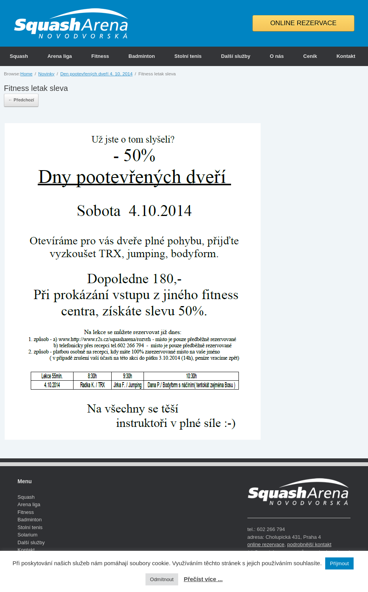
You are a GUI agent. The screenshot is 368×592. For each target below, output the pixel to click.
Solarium (27, 535)
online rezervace (265, 544)
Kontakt (345, 56)
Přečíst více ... (203, 579)
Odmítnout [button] (162, 579)
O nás (277, 56)
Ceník (310, 56)
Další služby (235, 56)
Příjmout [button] (339, 563)
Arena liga (59, 56)
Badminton (141, 56)
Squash (19, 56)
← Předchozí (21, 100)
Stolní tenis (188, 56)
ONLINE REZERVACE (303, 23)
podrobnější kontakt (309, 544)
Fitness (100, 56)
